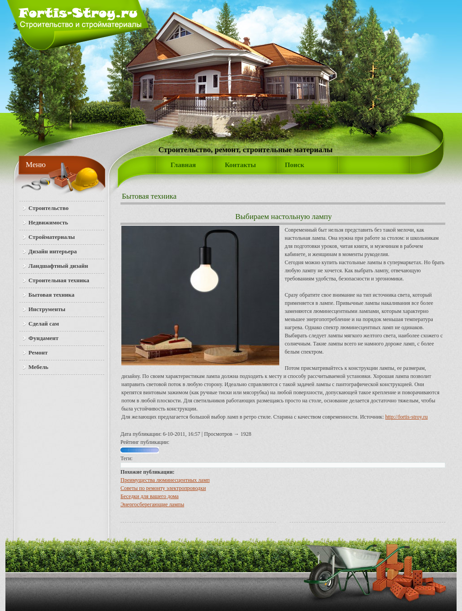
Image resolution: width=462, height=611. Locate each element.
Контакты (240, 164)
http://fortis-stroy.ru (406, 417)
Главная (183, 164)
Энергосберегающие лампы (152, 504)
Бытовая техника (149, 196)
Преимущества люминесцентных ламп (165, 480)
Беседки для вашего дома (149, 496)
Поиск (294, 164)
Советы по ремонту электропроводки (163, 488)
